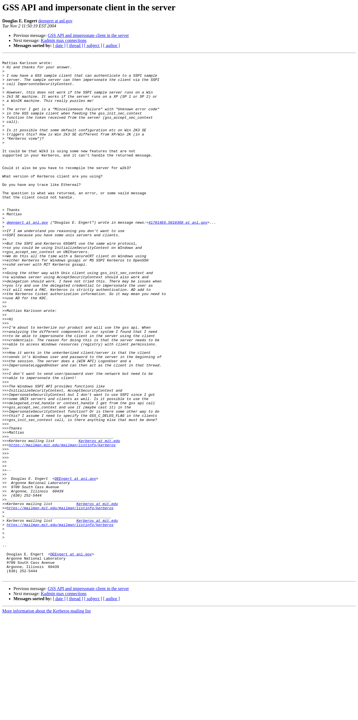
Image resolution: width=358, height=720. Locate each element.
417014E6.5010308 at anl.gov (178, 255)
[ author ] (111, 45)
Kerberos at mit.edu (99, 517)
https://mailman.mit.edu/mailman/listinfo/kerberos (62, 522)
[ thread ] (75, 45)
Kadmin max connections (64, 40)
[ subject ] (93, 45)
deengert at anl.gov (55, 20)
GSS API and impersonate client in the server (88, 35)
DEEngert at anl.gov (75, 563)
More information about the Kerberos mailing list (46, 715)
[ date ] (59, 45)
